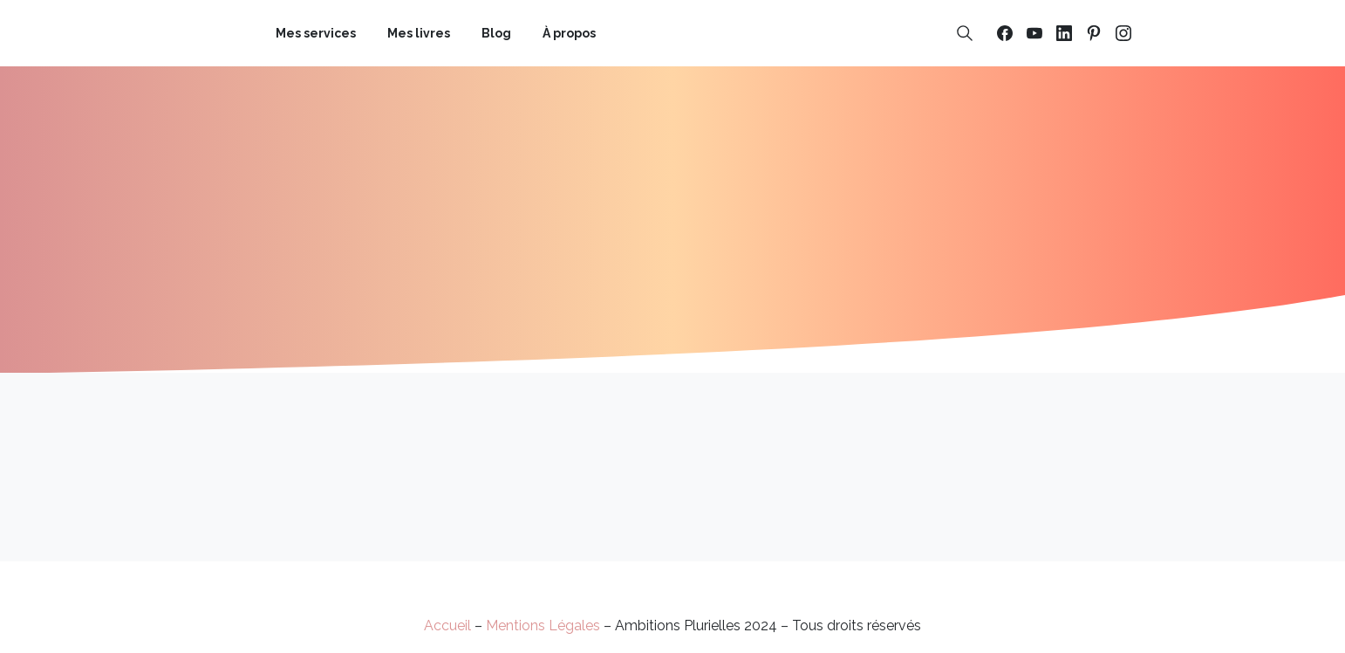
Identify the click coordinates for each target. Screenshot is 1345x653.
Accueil (447, 625)
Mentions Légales (543, 625)
